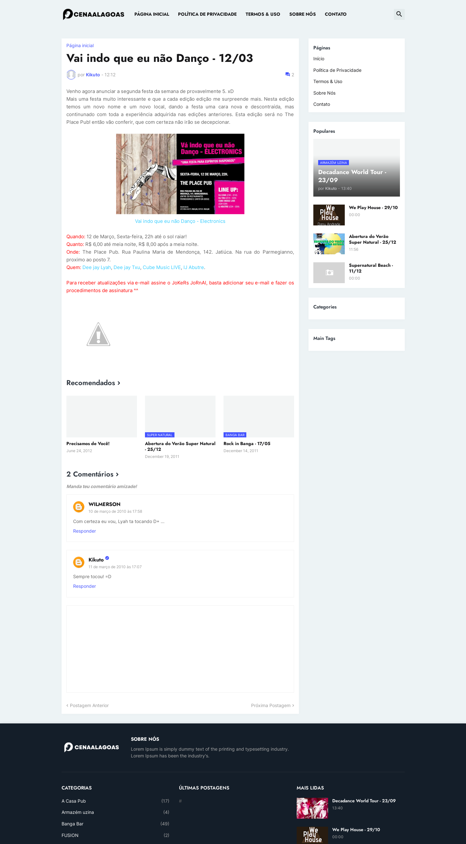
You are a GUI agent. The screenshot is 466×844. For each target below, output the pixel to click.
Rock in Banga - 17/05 (247, 443)
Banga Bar (116, 824)
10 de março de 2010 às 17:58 (115, 511)
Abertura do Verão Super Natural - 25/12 (180, 446)
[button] (399, 14)
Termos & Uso (263, 14)
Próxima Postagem (271, 705)
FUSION (116, 835)
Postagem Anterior (89, 705)
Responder (84, 531)
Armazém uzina (116, 812)
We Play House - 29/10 (373, 207)
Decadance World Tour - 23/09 (364, 801)
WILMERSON (105, 504)
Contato (336, 14)
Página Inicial (151, 14)
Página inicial (80, 45)
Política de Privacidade (207, 14)
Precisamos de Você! (88, 443)
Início (318, 58)
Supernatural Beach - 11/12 (371, 268)
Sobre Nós (302, 14)
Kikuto (96, 559)
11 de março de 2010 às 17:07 (115, 566)
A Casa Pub (116, 801)
